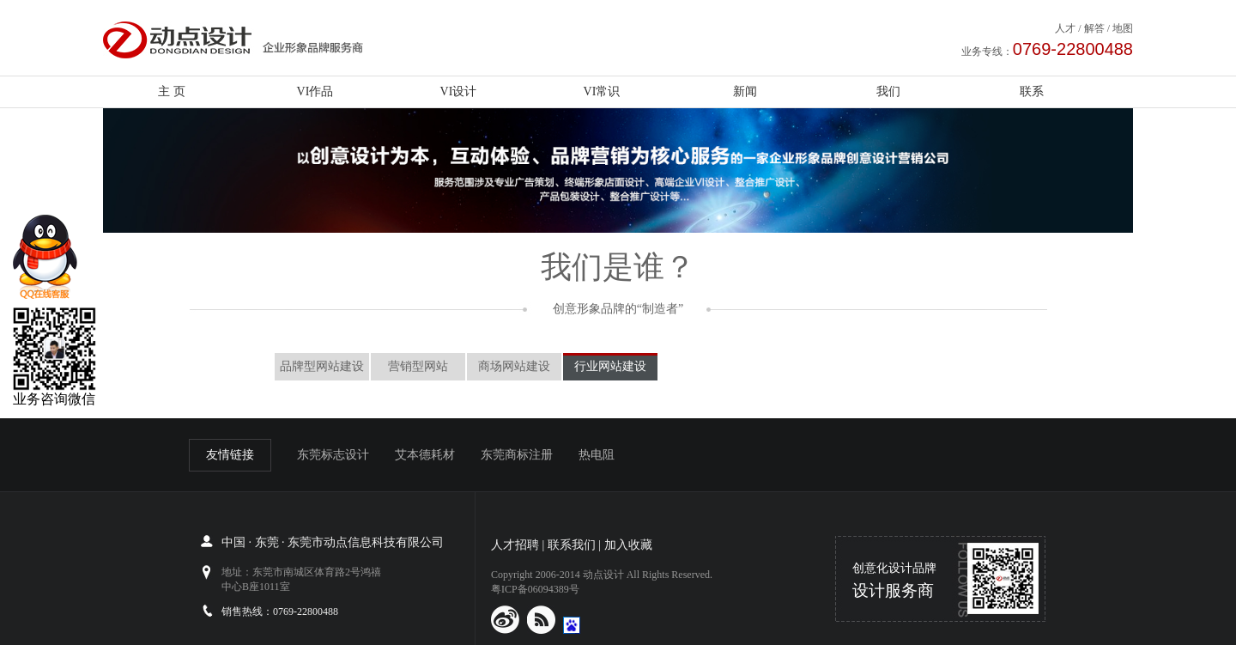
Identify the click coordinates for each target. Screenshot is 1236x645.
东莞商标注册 (517, 454)
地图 (1122, 28)
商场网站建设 (514, 366)
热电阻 (597, 454)
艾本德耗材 (425, 454)
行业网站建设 (610, 366)
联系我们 (572, 545)
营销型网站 (418, 366)
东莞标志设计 (333, 454)
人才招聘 (515, 545)
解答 (1094, 28)
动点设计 (603, 575)
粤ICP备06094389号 (535, 589)
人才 (1065, 28)
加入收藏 (628, 545)
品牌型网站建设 (322, 366)
